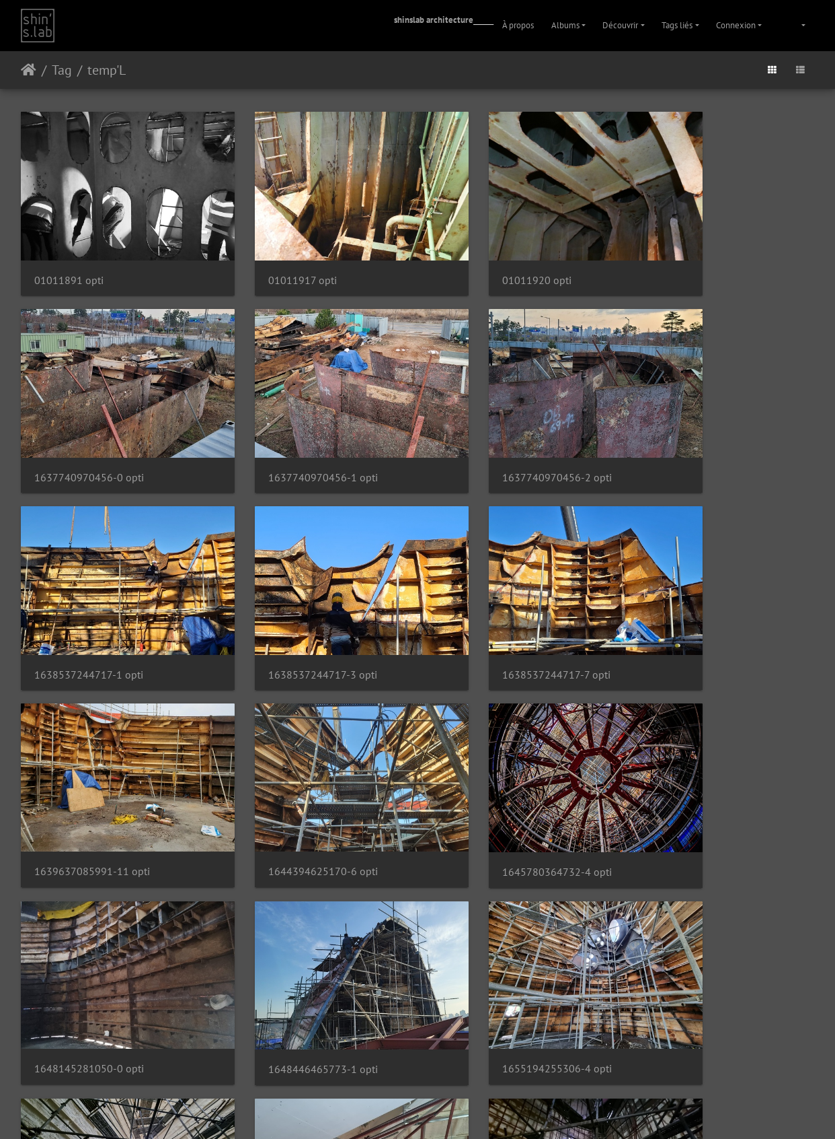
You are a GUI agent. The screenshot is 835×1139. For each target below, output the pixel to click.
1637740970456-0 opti (699, 258)
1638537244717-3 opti (699, 434)
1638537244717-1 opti (495, 434)
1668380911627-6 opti (292, 963)
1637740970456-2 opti (293, 434)
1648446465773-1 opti (293, 787)
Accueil (28, 70)
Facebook (450, 1111)
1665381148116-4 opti (699, 786)
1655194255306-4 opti (496, 786)
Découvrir (620, 25)
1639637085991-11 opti (296, 610)
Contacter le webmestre (452, 1076)
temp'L (106, 70)
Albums (565, 25)
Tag (62, 70)
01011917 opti (272, 258)
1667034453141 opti (84, 963)
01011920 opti (475, 258)
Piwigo (397, 1076)
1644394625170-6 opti (496, 610)
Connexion (736, 25)
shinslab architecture (433, 20)
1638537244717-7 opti (88, 611)
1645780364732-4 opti (699, 611)
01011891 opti (69, 258)
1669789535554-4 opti (699, 963)
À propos (518, 25)
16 (449, 1028)
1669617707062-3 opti (496, 963)
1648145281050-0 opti (89, 786)
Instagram (402, 1111)
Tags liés (677, 25)
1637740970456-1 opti (89, 434)
